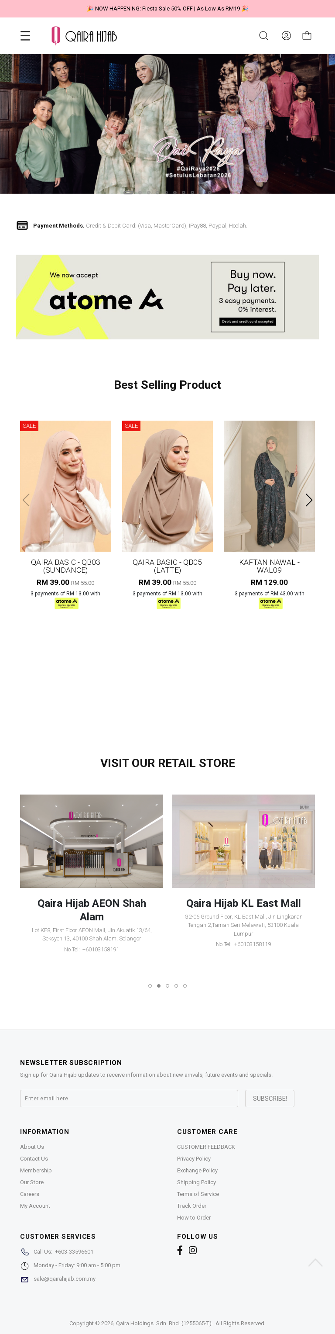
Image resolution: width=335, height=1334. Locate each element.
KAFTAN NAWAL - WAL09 (269, 566)
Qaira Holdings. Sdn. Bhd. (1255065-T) (164, 1323)
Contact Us (34, 1158)
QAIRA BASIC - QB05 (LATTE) (167, 566)
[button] (128, 192)
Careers (29, 1194)
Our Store (32, 1182)
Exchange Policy (197, 1170)
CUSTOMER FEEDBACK (206, 1147)
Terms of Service (198, 1194)
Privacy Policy (194, 1158)
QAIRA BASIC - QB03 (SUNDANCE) (65, 566)
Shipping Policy (196, 1182)
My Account (35, 1206)
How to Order (194, 1217)
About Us (32, 1147)
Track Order (191, 1206)
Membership (36, 1170)
